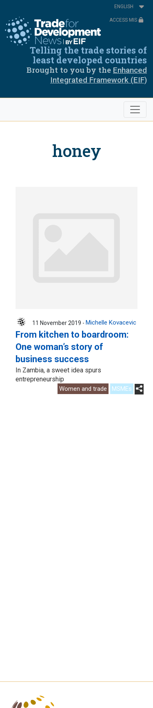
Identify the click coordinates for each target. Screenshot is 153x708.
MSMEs (122, 388)
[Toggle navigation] (135, 109)
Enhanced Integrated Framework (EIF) (98, 75)
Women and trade (83, 388)
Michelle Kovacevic (111, 322)
